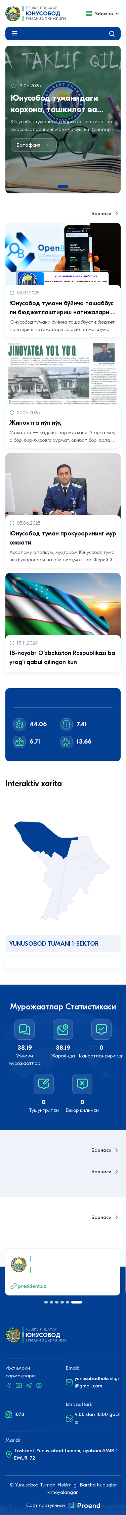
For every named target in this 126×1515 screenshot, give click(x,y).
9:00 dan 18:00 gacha (93, 1418)
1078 (14, 1414)
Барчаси (106, 213)
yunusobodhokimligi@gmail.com (92, 1382)
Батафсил (33, 145)
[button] (46, 1302)
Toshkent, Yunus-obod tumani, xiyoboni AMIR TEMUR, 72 (61, 1454)
